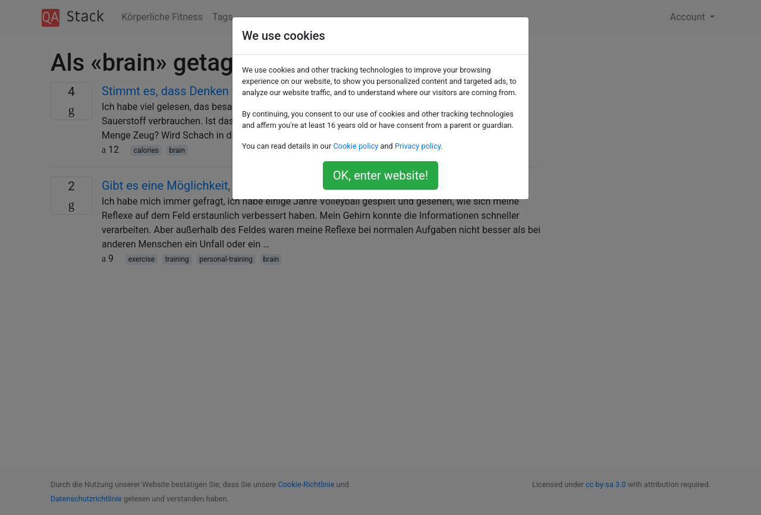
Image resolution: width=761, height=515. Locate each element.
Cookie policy (355, 146)
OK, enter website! (380, 175)
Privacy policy (418, 146)
